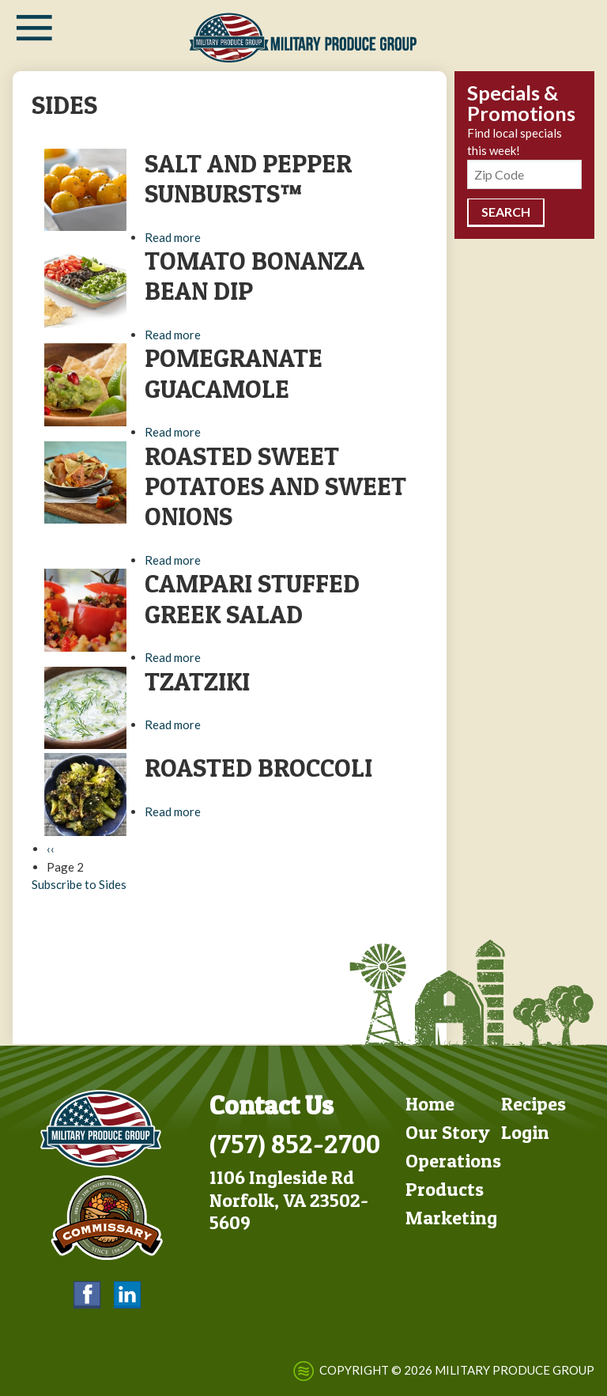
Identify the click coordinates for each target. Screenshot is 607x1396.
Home (429, 1102)
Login (525, 1130)
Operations (453, 1159)
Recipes (533, 1102)
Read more (173, 237)
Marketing (451, 1216)
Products (444, 1187)
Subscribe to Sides (79, 884)
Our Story (447, 1130)
